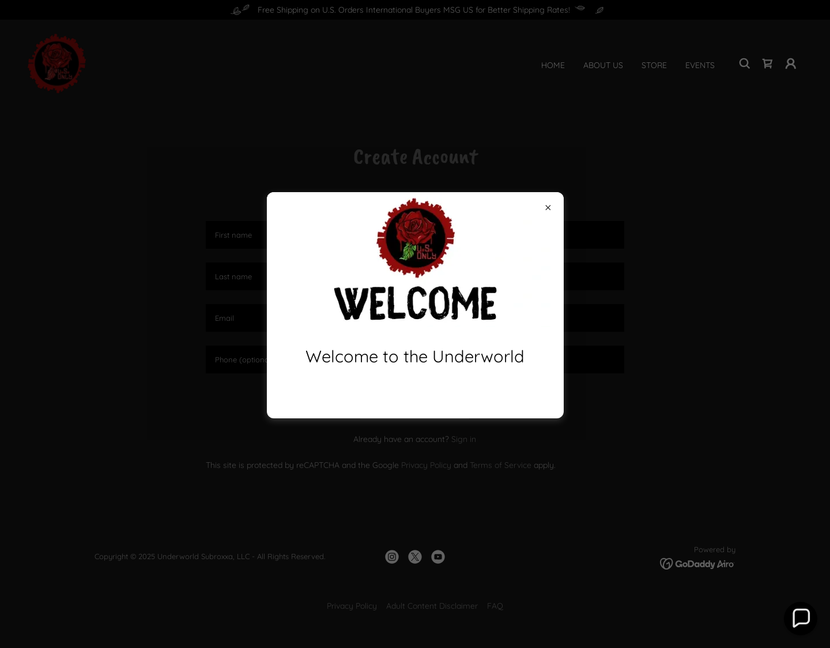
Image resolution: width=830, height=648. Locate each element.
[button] (800, 618)
